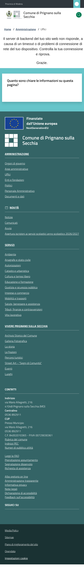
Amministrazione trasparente (21, 481)
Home (7, 29)
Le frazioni (11, 352)
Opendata (10, 551)
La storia (10, 346)
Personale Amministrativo (19, 191)
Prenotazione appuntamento (21, 460)
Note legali (11, 489)
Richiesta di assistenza (18, 468)
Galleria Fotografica (16, 341)
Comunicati (11, 223)
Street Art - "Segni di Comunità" (23, 363)
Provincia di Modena (14, 4)
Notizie (9, 217)
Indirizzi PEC (12, 443)
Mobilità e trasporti (15, 298)
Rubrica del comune (16, 439)
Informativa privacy (16, 485)
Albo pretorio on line (16, 476)
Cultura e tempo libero (17, 276)
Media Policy (11, 530)
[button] (79, 15)
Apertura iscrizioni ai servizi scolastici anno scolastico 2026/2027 (42, 234)
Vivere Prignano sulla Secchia (26, 326)
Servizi (10, 245)
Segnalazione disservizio (18, 464)
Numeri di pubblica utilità (19, 448)
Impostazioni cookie (16, 558)
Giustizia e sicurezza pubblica (21, 287)
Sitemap (9, 537)
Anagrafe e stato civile (18, 260)
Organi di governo (15, 163)
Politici (8, 185)
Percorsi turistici (14, 357)
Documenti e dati (14, 196)
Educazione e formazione (19, 282)
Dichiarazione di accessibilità (21, 493)
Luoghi (8, 374)
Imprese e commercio (17, 293)
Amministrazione (26, 29)
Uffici (8, 174)
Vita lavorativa (13, 315)
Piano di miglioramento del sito (21, 544)
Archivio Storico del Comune (21, 335)
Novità (14, 207)
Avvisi (8, 228)
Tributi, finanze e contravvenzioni (23, 309)
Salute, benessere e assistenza (22, 304)
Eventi (8, 368)
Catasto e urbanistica (17, 271)
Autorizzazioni (13, 265)
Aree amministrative (16, 169)
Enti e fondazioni (14, 180)
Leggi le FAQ (12, 456)
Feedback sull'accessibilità (19, 497)
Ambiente (10, 254)
